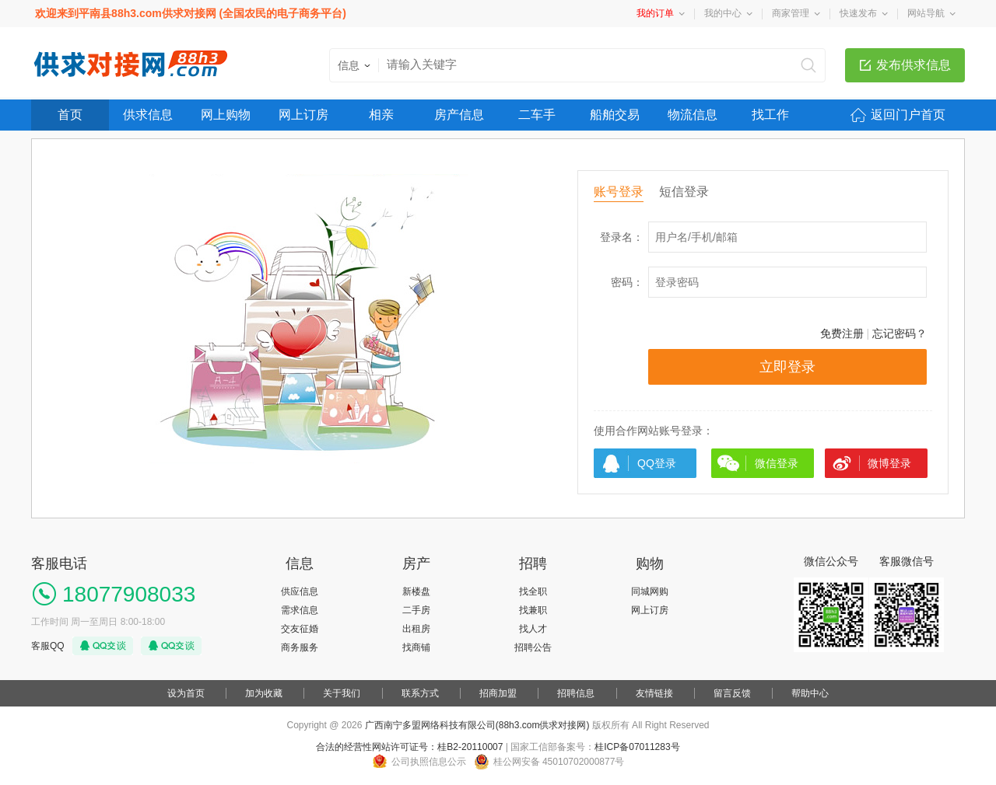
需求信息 (299, 610)
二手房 (416, 610)
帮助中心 (810, 693)
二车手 (537, 114)
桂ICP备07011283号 (636, 746)
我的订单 (655, 13)
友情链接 (654, 693)
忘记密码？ (899, 333)
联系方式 (420, 693)
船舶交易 (615, 114)
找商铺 (416, 647)
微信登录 (776, 463)
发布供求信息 (913, 65)
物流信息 (692, 114)
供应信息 (299, 591)
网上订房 (303, 114)
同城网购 (649, 591)
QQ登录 (656, 463)
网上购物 (226, 114)
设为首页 (186, 693)
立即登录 (787, 367)
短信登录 (684, 191)
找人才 (533, 628)
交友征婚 (299, 628)
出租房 (416, 628)
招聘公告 (533, 647)
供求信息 (148, 114)
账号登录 (619, 191)
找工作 (770, 114)
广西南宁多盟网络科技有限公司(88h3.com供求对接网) (477, 725)
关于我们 (341, 693)
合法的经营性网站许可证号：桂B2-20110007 (409, 746)
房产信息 (459, 114)
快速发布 (858, 13)
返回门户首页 (908, 114)
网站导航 (926, 13)
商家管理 (790, 13)
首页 (70, 114)
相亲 (381, 114)
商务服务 (299, 647)
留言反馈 (732, 693)
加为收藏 (263, 693)
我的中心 (723, 13)
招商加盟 (498, 693)
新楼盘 (416, 591)
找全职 (533, 591)
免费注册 (842, 333)
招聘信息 (575, 693)
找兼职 (533, 610)
